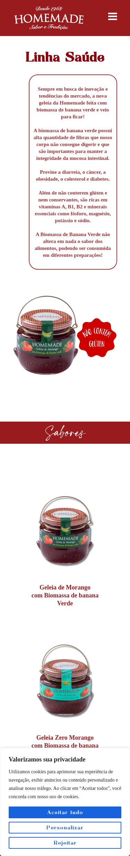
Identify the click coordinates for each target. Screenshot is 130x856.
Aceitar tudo (65, 812)
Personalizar (65, 827)
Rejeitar (65, 843)
